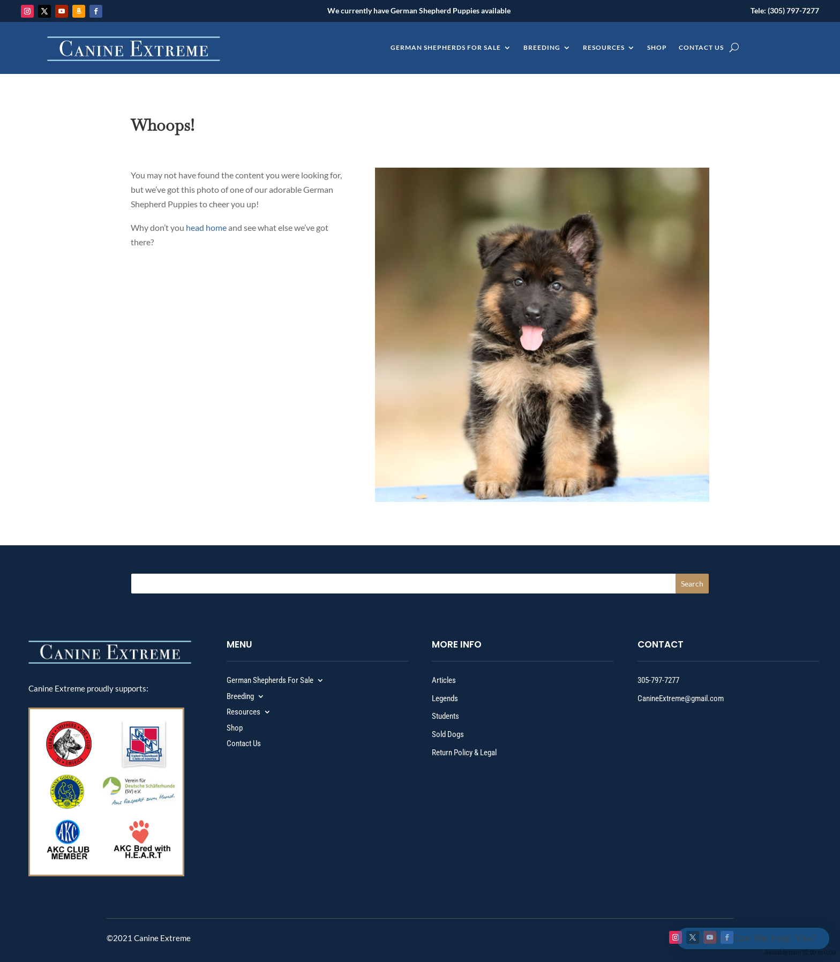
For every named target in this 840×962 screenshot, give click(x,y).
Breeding (541, 47)
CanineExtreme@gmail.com (681, 698)
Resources (604, 47)
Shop (657, 47)
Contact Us (701, 47)
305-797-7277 (658, 680)
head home (206, 227)
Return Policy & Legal (464, 752)
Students (445, 716)
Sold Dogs (448, 734)
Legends (445, 698)
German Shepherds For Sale (446, 47)
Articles (444, 680)
